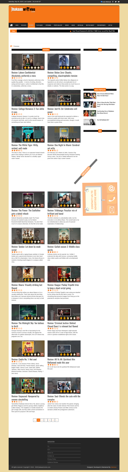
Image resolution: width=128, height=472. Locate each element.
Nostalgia (80, 25)
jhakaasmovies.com (44, 467)
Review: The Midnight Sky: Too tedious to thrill (28, 324)
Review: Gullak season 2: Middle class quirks (64, 248)
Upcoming (48, 25)
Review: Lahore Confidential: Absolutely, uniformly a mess (24, 74)
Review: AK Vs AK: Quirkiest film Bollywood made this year (61, 360)
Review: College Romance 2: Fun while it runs (28, 110)
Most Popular (100, 89)
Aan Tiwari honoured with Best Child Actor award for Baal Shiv (97, 31)
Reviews (31, 25)
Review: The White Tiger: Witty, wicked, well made (25, 146)
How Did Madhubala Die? (103, 120)
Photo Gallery (58, 25)
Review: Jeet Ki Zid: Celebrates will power (62, 110)
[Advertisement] (73, 11)
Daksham (113, 467)
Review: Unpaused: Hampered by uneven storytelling (25, 397)
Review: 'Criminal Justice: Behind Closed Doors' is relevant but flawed (63, 324)
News (17, 25)
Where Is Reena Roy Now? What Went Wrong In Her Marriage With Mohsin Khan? (106, 104)
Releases (23, 25)
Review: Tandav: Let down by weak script (26, 248)
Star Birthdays (101, 25)
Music (73, 25)
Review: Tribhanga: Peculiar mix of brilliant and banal (62, 212)
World (67, 25)
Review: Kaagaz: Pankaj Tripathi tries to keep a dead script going (63, 286)
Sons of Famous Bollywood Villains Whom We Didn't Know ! (105, 95)
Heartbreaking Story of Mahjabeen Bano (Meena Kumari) (105, 112)
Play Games (39, 25)
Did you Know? (90, 25)
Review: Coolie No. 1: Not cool (24, 359)
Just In (110, 25)
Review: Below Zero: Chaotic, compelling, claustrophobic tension (62, 74)
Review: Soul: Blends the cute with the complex (64, 397)
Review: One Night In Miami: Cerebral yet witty (64, 146)
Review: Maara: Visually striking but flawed (27, 286)
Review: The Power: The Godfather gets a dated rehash (26, 212)
